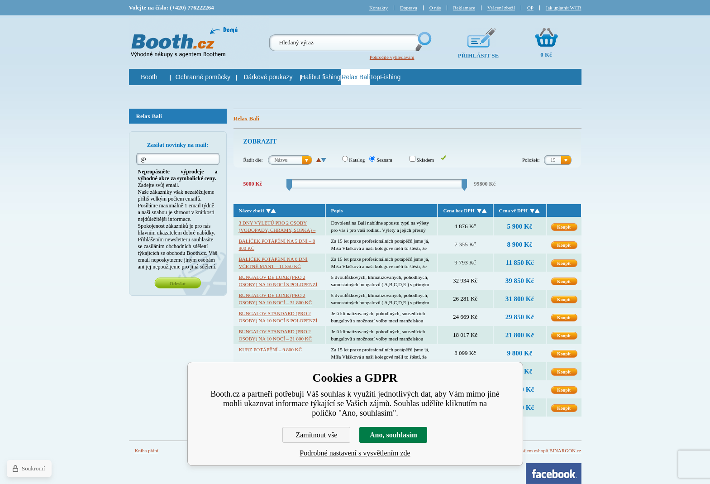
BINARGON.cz (565, 450)
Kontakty (378, 7)
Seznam (380, 160)
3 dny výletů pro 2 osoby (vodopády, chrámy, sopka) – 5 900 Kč (277, 227)
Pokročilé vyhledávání (392, 57)
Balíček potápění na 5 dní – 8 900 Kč (277, 244)
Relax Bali (149, 116)
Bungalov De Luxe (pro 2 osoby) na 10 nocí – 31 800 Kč (275, 298)
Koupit (564, 227)
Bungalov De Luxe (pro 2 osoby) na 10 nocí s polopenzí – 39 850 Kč (278, 281)
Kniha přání (146, 450)
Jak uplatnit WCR (563, 7)
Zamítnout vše (316, 435)
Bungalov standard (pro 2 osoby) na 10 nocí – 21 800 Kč (275, 335)
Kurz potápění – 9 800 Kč (270, 349)
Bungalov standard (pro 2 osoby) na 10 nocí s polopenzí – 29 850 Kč (278, 317)
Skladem (422, 160)
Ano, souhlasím (393, 435)
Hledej (423, 41)
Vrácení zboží (501, 7)
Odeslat (177, 283)
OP (530, 7)
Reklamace (464, 7)
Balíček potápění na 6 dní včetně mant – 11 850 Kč (273, 262)
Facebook (553, 473)
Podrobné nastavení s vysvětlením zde (355, 453)
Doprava (408, 7)
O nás (435, 7)
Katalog (353, 160)
